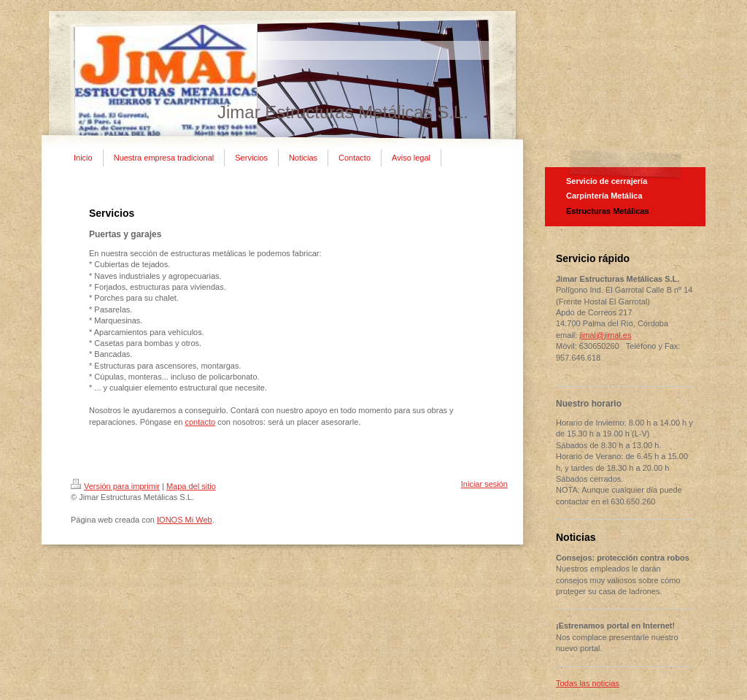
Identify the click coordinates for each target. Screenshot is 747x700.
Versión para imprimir (115, 486)
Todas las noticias (587, 683)
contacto (200, 422)
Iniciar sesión (484, 484)
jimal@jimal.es (605, 335)
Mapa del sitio (191, 486)
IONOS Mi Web (184, 519)
